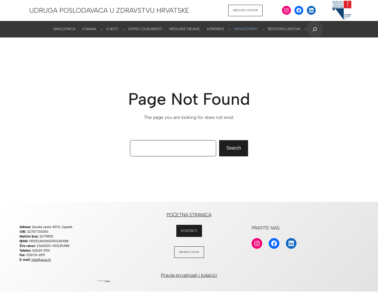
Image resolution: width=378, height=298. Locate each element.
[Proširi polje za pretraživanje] (315, 29)
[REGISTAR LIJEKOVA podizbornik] (306, 29)
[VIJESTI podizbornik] (124, 29)
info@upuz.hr (41, 260)
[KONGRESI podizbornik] (229, 29)
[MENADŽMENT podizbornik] (263, 29)
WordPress (107, 280)
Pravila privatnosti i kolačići (189, 275)
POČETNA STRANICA (189, 214)
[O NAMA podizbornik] (101, 29)
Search (233, 147)
